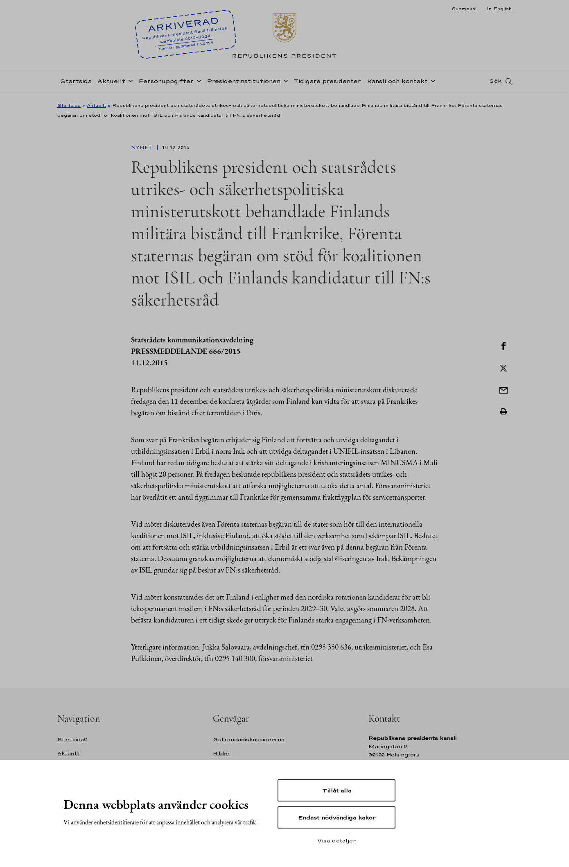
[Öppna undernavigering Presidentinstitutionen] (284, 83)
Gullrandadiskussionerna (248, 739)
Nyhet (143, 147)
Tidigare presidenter (327, 83)
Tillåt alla (336, 790)
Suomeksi (464, 8)
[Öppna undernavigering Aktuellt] (129, 83)
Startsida (76, 83)
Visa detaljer (336, 840)
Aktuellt (111, 83)
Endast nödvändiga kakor (336, 817)
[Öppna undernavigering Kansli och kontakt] (431, 83)
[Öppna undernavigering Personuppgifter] (197, 83)
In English (499, 8)
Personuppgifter (166, 83)
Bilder (221, 753)
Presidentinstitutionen (243, 83)
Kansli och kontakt (397, 83)
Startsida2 (72, 739)
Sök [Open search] (495, 83)
